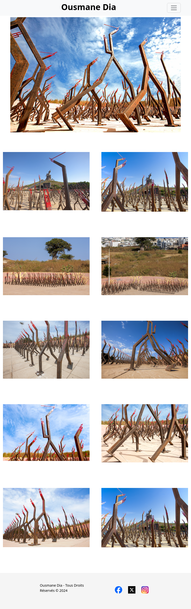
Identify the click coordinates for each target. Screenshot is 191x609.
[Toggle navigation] (174, 8)
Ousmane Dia (88, 7)
